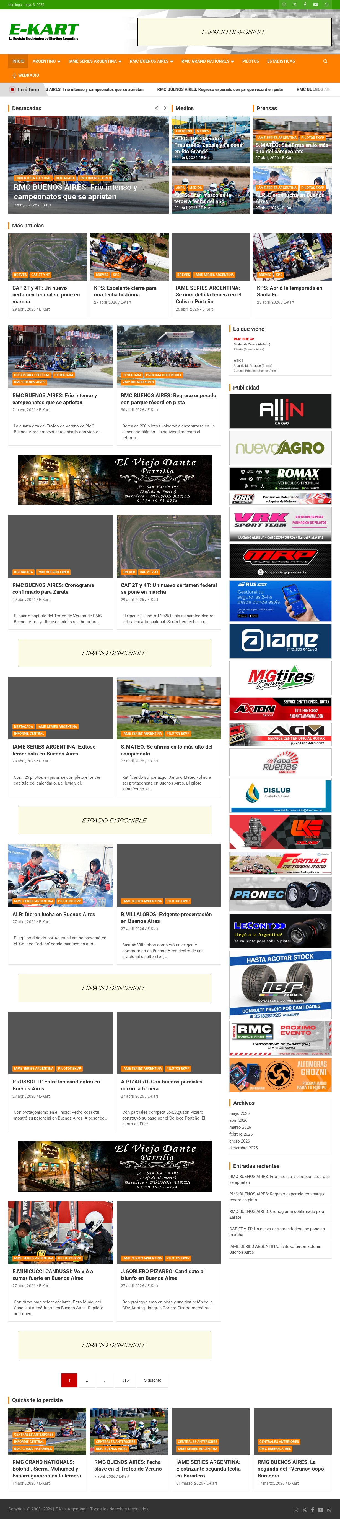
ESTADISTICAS (281, 61)
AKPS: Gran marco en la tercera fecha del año (202, 198)
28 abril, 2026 (24, 761)
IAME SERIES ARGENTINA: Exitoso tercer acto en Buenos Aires (54, 750)
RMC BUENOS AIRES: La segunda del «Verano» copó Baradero (291, 1469)
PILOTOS (250, 61)
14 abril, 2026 (24, 1483)
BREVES (20, 275)
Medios (184, 108)
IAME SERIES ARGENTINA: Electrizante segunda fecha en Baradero (208, 1469)
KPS (116, 275)
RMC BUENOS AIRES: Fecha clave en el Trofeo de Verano (128, 1465)
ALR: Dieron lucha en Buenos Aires (290, 198)
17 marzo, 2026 (271, 1483)
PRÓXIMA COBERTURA (163, 375)
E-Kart (45, 205)
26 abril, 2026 (187, 309)
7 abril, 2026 (104, 1476)
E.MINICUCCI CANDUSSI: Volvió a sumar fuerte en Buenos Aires (52, 1275)
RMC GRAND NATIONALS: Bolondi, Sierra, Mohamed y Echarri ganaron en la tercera (46, 1469)
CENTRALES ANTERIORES (33, 1434)
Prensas (267, 108)
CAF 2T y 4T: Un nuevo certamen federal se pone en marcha (46, 295)
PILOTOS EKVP (312, 138)
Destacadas (26, 108)
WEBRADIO (28, 75)
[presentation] (157, 108)
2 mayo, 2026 (25, 205)
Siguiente (152, 1380)
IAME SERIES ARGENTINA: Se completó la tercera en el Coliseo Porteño (209, 295)
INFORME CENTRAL (29, 734)
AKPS (180, 188)
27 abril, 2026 (267, 157)
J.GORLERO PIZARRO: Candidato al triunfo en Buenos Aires (163, 1275)
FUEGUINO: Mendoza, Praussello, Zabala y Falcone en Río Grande (208, 145)
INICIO (18, 61)
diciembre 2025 (243, 1148)
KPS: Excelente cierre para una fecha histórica (125, 291)
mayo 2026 (239, 1113)
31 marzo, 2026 (189, 1483)
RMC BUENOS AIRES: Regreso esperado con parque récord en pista (234, 89)
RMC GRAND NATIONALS (205, 61)
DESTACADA (65, 178)
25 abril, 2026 (268, 302)
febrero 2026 (241, 1134)
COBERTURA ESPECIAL (33, 178)
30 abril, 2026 (132, 410)
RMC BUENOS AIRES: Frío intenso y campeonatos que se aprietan (97, 89)
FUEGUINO (184, 131)
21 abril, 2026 (186, 157)
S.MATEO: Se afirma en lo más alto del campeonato (292, 148)
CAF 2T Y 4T (40, 275)
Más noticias (28, 225)
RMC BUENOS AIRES (149, 61)
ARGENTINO (44, 61)
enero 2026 (239, 1141)
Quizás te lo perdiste (37, 1400)
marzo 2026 (240, 1127)
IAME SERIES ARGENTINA (93, 61)
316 (125, 1380)
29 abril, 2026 (24, 309)
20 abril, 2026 (186, 208)
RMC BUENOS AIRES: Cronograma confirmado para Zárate (53, 588)
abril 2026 (238, 1120)
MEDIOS (203, 131)
